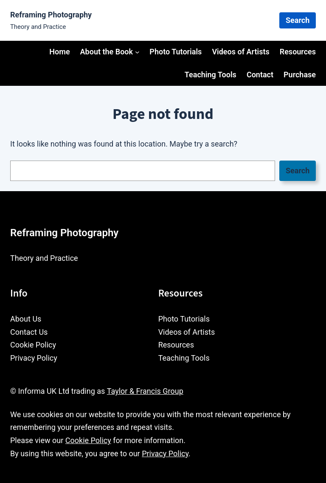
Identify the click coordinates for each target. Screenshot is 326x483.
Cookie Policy (88, 440)
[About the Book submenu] (137, 51)
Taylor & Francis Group (145, 391)
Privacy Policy (165, 453)
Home (59, 51)
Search (297, 20)
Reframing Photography (51, 14)
